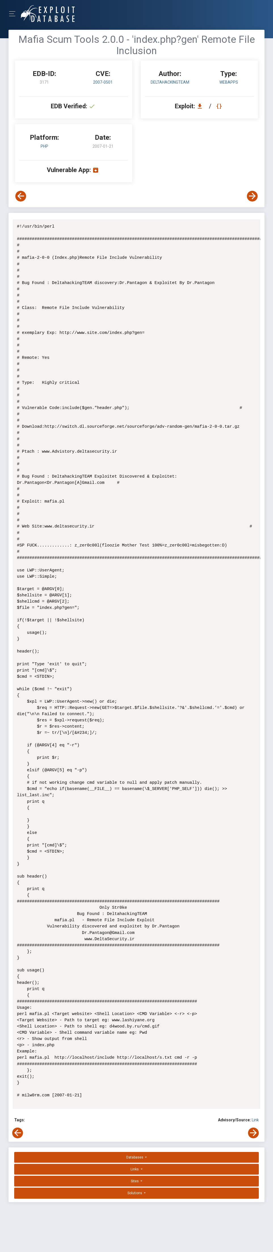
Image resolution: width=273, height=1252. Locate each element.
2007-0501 (103, 82)
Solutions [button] (135, 1193)
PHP (44, 146)
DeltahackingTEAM (170, 82)
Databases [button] (135, 1157)
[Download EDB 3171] (201, 106)
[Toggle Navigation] (14, 14)
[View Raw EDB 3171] (220, 106)
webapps (228, 82)
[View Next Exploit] (252, 196)
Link (255, 1120)
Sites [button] (135, 1181)
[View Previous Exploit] (20, 196)
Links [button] (135, 1169)
